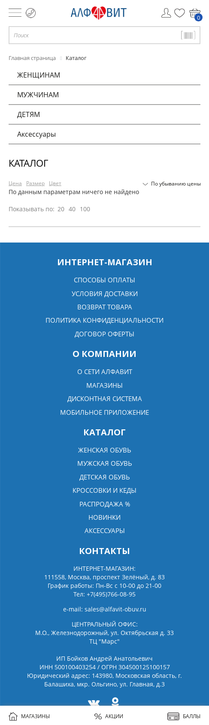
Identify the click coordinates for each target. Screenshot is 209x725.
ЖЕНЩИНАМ (38, 75)
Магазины (104, 385)
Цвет (55, 183)
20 (61, 209)
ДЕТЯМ (28, 114)
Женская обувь (104, 450)
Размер (35, 183)
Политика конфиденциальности (104, 320)
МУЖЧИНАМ (38, 94)
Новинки (104, 517)
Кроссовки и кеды (104, 490)
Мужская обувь (104, 463)
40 (72, 209)
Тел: (104, 594)
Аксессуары (36, 134)
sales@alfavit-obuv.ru (115, 609)
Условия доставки (105, 293)
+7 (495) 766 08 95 (31, 13)
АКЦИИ (108, 716)
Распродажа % (104, 504)
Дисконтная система (104, 398)
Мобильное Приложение (104, 412)
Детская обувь (104, 477)
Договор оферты (104, 334)
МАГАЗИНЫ (29, 716)
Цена (15, 183)
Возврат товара (104, 307)
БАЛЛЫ (183, 716)
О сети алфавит (104, 371)
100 (85, 209)
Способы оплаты (104, 280)
